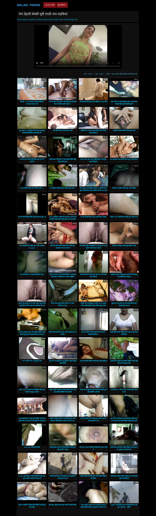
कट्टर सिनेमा (32, 20)
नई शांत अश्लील (49, 5)
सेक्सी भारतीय (58, 20)
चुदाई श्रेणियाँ (62, 5)
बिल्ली (39, 20)
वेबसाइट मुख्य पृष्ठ (22, 20)
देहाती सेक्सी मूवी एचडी (70, 20)
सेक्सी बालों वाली (47, 20)
